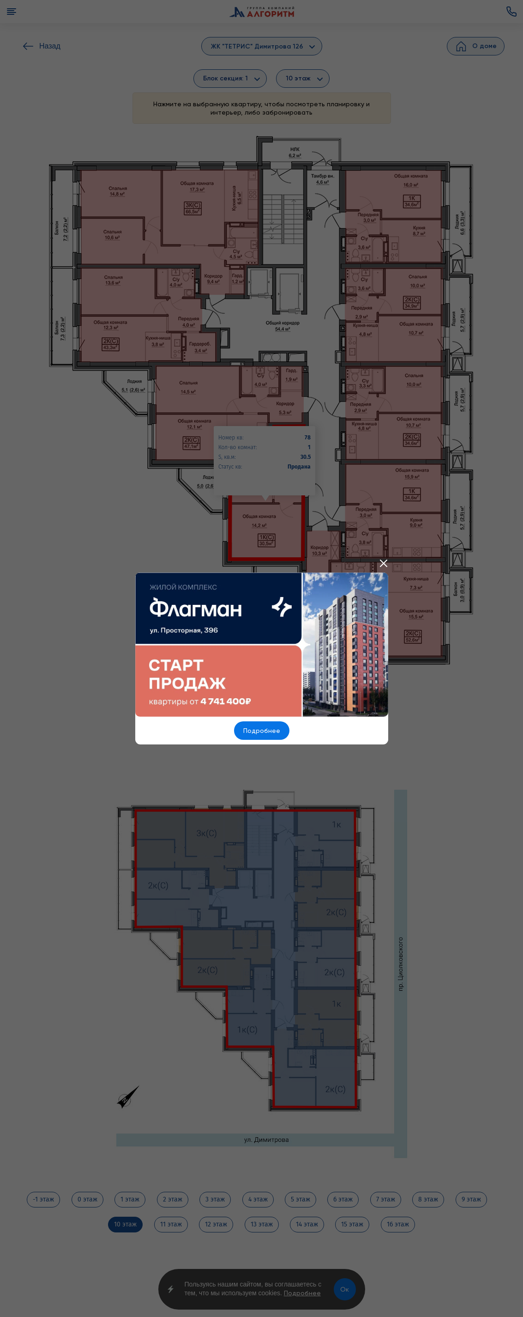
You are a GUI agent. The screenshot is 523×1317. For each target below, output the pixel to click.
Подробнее (261, 730)
